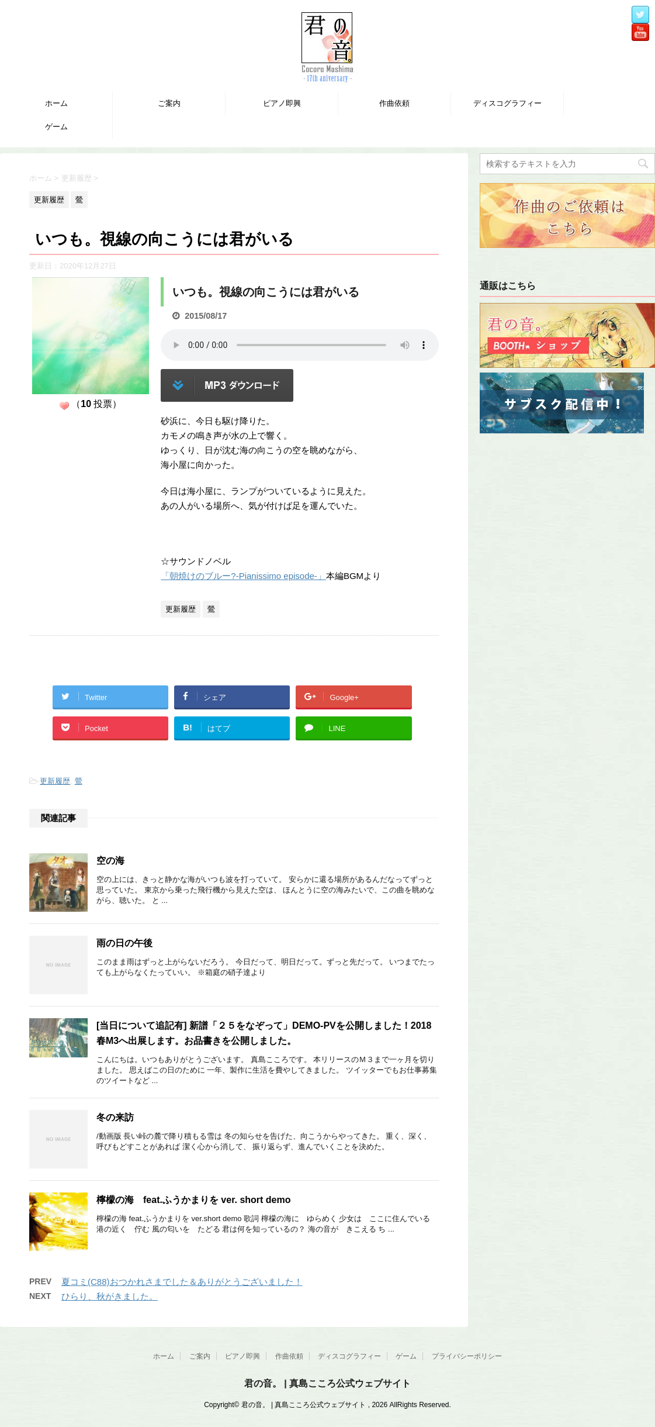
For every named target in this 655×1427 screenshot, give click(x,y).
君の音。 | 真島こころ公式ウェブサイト (327, 1383)
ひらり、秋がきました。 (109, 1296)
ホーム (56, 103)
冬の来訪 (115, 1117)
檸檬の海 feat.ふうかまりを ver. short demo (193, 1200)
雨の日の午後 (124, 943)
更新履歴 (55, 781)
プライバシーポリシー (467, 1356)
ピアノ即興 (282, 103)
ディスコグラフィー (507, 103)
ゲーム (56, 126)
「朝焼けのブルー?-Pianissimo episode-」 (243, 576)
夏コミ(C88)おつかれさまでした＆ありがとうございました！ (182, 1282)
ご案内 (169, 103)
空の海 (110, 861)
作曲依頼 (394, 103)
